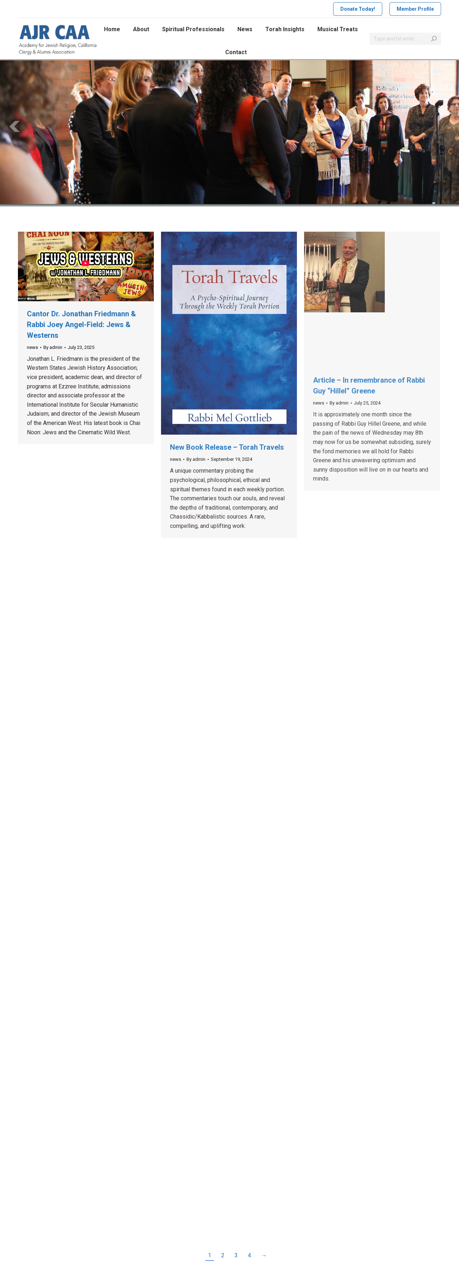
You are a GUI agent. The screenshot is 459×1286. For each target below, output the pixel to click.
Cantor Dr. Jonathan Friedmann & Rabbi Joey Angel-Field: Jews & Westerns (81, 324)
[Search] (405, 39)
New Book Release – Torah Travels (227, 447)
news (32, 347)
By (52, 347)
